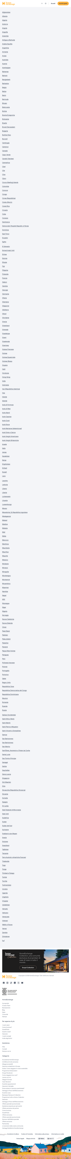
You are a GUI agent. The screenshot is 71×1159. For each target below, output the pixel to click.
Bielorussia (6, 107)
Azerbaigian (6, 68)
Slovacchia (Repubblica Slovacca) (13, 790)
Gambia (5, 286)
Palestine (5, 643)
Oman (4, 627)
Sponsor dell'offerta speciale (10, 1119)
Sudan (4, 822)
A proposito (5, 1003)
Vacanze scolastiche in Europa (11, 1066)
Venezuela (5, 917)
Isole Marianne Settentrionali (12, 428)
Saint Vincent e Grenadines (11, 731)
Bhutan (4, 103)
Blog (3, 1010)
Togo (4, 865)
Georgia (5, 290)
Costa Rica (6, 206)
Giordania (5, 318)
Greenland (5, 326)
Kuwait (4, 472)
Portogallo (5, 671)
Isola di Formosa (7, 405)
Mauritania (6, 548)
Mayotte (5, 556)
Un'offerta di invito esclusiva (10, 1062)
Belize (4, 91)
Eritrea (4, 254)
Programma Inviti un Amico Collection (13, 1097)
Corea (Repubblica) (8, 198)
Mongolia (5, 572)
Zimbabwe (6, 936)
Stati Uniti (5, 814)
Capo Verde (6, 155)
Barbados (5, 83)
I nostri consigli (6, 1036)
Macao (4, 508)
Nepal (4, 595)
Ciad (3, 166)
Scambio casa (6, 1093)
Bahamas (5, 72)
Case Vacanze (6, 1082)
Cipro (4, 178)
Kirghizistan (6, 464)
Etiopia (4, 262)
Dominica (5, 230)
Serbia (4, 766)
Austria (4, 64)
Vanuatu (5, 909)
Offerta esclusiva (7, 1115)
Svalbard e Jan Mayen (9, 834)
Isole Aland (6, 413)
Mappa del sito (30, 1138)
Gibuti (4, 314)
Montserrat (6, 580)
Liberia (4, 492)
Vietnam (5, 921)
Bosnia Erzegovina (8, 115)
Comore (5, 190)
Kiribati (4, 468)
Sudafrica (5, 818)
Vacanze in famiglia (7, 1086)
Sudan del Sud (7, 826)
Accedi (53, 3)
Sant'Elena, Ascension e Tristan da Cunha (16, 750)
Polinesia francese (8, 663)
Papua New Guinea (8, 651)
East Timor (5, 234)
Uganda (5, 893)
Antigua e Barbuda (8, 40)
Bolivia (4, 111)
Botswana (5, 119)
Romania (5, 702)
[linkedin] (14, 982)
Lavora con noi (6, 1077)
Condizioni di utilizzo (13, 1134)
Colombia (5, 186)
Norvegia (5, 615)
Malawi (4, 520)
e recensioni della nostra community (12, 1126)
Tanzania (5, 853)
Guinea (4, 353)
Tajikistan (5, 849)
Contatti (4, 1049)
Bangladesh (6, 79)
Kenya (4, 460)
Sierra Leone (6, 774)
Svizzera (5, 841)
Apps (3, 1012)
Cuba (4, 214)
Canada (5, 151)
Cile (3, 170)
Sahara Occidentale (9, 715)
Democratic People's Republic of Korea (15, 226)
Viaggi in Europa (7, 1079)
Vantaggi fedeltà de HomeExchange (12, 1128)
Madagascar (6, 516)
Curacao (5, 218)
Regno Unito (6, 682)
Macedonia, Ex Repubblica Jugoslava (14, 512)
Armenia (5, 52)
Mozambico (6, 583)
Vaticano (5, 913)
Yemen (4, 928)
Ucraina (4, 889)
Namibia (5, 591)
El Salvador (6, 246)
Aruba (4, 56)
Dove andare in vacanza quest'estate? (13, 1088)
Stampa (4, 1016)
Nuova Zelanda (7, 623)
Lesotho (5, 481)
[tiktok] (11, 982)
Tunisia (4, 877)
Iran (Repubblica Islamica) (11, 389)
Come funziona (6, 1110)
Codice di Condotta (27, 1134)
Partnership (5, 1123)
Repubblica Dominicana (10, 694)
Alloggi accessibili (7, 1064)
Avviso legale (20, 1138)
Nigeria (4, 611)
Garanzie (5, 1034)
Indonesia (5, 385)
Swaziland (5, 845)
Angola (4, 28)
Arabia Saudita (7, 44)
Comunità (5, 1014)
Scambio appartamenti (9, 1084)
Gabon (4, 282)
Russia (4, 710)
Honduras (5, 373)
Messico (5, 560)
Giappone (5, 306)
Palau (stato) (6, 639)
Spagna (4, 802)
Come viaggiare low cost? (9, 1075)
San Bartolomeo (7, 739)
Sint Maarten (6, 782)
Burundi (4, 139)
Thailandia (5, 861)
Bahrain (4, 75)
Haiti (3, 369)
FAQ (3, 1047)
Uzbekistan (6, 905)
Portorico (5, 674)
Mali (3, 532)
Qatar (4, 678)
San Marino (6, 746)
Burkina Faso (6, 135)
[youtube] (22, 982)
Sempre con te (6, 1051)
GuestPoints (5, 1029)
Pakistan (5, 635)
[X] (18, 982)
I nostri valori (6, 1025)
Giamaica (5, 302)
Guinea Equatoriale (8, 357)
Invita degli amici (7, 1038)
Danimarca (6, 222)
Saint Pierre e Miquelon (10, 727)
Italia (3, 448)
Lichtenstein (6, 496)
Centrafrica (6, 163)
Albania (4, 16)
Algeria (4, 20)
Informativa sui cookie (57, 1134)
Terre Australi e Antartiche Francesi (14, 857)
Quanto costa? (6, 1031)
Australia (5, 60)
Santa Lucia (6, 754)
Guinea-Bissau (7, 361)
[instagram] (7, 982)
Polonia (4, 667)
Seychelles (6, 770)
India (4, 381)
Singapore (5, 778)
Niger (4, 607)
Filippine (5, 270)
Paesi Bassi (6, 631)
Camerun (5, 147)
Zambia (4, 932)
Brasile (4, 123)
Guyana (4, 365)
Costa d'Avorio (7, 202)
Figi (3, 266)
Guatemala (6, 341)
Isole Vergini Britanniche (10, 440)
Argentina (5, 48)
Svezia (4, 837)
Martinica (5, 544)
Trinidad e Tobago (8, 873)
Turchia (4, 881)
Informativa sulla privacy (42, 1134)
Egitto (4, 242)
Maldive (5, 524)
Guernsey (5, 345)
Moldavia (5, 564)
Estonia (4, 258)
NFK (3, 599)
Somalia (5, 798)
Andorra (5, 24)
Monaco (5, 568)
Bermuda (5, 99)
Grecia (4, 322)
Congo (4, 194)
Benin (4, 95)
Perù (3, 659)
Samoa (4, 735)
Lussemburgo (7, 504)
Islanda (4, 401)
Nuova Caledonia (8, 619)
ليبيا (3, 940)
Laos (4, 476)
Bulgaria (5, 131)
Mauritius (5, 552)
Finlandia (5, 274)
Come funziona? (7, 1027)
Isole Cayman (6, 417)
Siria (3, 786)
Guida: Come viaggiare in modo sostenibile (14, 1068)
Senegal (5, 762)
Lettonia (5, 485)
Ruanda (4, 706)
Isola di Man (6, 409)
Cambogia (5, 143)
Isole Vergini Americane (10, 436)
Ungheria (5, 897)
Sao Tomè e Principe (9, 758)
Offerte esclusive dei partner (10, 1108)
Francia (4, 278)
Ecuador (5, 238)
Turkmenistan (6, 885)
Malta (4, 536)
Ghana (4, 298)
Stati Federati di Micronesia (11, 810)
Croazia (5, 210)
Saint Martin (6, 723)
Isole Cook (6, 420)
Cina (3, 174)
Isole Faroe (6, 424)
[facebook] (3, 982)
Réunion (5, 698)
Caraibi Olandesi (8, 159)
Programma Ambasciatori (9, 1070)
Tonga (4, 869)
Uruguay (5, 901)
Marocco (5, 540)
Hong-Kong (6, 377)
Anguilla (5, 32)
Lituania (5, 500)
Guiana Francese (8, 349)
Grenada (5, 329)
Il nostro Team (6, 1005)
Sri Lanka (5, 806)
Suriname (5, 830)
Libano (4, 488)
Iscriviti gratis (63, 3)
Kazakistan (6, 456)
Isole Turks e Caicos (9, 432)
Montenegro (6, 576)
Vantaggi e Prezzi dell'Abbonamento (12, 1090)
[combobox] (41, 1138)
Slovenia (5, 794)
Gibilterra (5, 310)
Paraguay (5, 655)
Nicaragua (5, 603)
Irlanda (4, 397)
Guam (4, 337)
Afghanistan (6, 12)
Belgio (4, 87)
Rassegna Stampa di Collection (11, 1095)
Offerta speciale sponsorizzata (11, 1104)
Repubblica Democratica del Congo (14, 690)
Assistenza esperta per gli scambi (12, 1106)
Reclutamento (6, 1008)
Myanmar (5, 587)
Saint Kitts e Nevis (8, 719)
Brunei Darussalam (8, 127)
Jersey (4, 452)
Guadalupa (6, 333)
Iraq (3, 393)
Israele (4, 444)
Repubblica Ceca (8, 686)
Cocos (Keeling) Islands (10, 182)
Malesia (5, 528)
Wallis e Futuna (7, 925)
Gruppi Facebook (7, 1073)
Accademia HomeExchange (10, 1059)
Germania (5, 294)
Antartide (5, 36)
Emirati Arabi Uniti (8, 250)
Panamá (5, 647)
